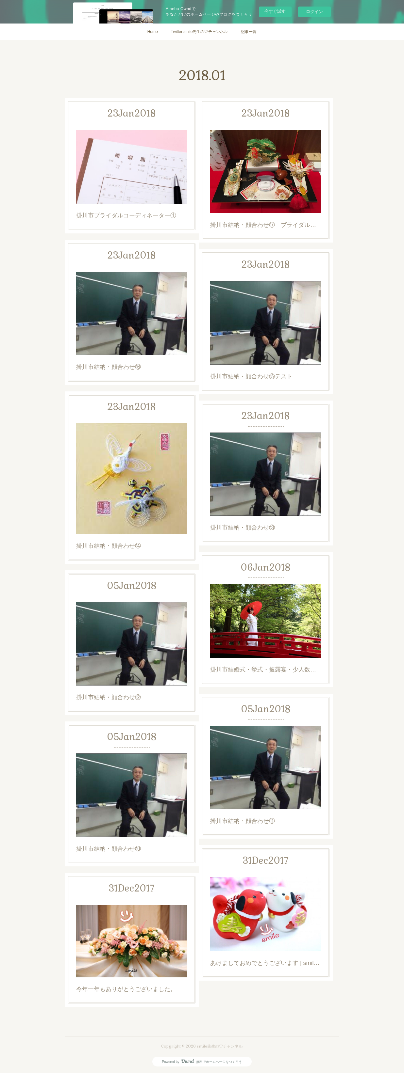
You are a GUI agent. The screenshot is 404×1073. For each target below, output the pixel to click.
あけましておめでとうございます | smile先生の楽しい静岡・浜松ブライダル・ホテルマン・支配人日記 (265, 963)
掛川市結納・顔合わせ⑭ (108, 546)
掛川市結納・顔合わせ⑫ (108, 697)
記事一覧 (249, 31)
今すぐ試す (275, 11)
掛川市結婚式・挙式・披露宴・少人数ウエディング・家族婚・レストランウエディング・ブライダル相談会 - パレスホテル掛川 (265, 669)
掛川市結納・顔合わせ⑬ (242, 527)
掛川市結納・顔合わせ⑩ (108, 848)
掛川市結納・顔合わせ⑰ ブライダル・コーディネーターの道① (265, 225)
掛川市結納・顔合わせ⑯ (108, 367)
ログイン (314, 11)
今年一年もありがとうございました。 (126, 989)
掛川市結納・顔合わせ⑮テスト (251, 376)
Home (152, 31)
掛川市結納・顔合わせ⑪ (242, 821)
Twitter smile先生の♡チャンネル (199, 31)
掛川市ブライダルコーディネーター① (126, 215)
